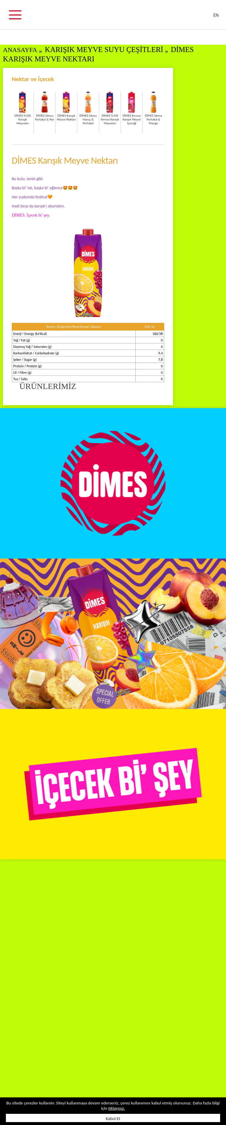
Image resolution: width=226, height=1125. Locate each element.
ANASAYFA (20, 49)
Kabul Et (113, 1118)
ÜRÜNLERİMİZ (47, 386)
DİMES (116, 17)
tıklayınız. (116, 1108)
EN (216, 15)
